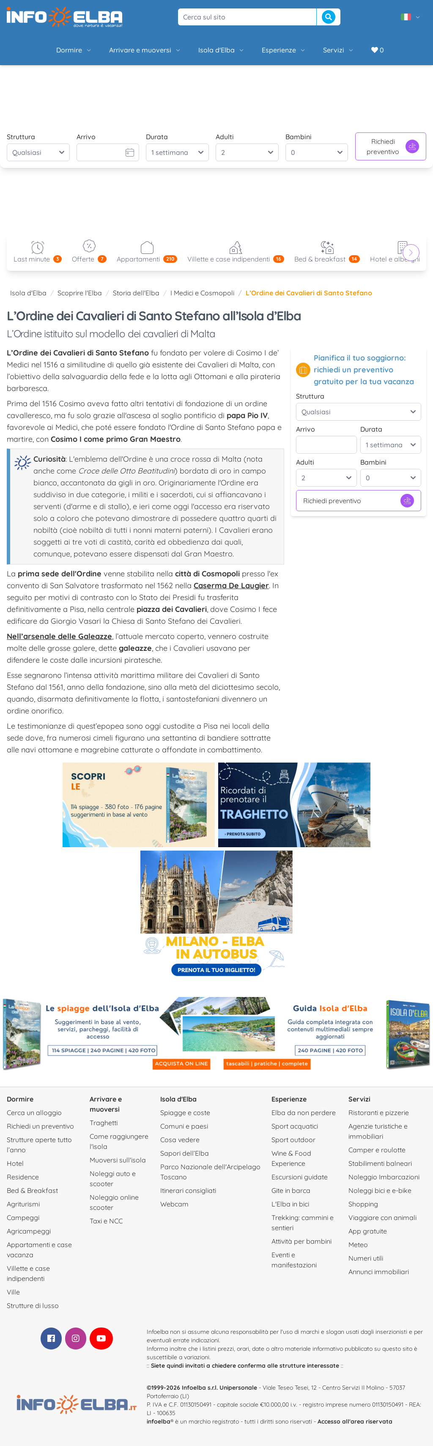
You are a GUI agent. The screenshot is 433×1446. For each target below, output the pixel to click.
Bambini (298, 136)
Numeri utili (365, 1258)
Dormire (74, 50)
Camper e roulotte (377, 1150)
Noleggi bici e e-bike (379, 1190)
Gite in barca (290, 1190)
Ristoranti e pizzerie (378, 1112)
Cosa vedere (180, 1139)
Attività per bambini (301, 1241)
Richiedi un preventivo (40, 1126)
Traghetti (104, 1122)
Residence (23, 1177)
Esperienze (284, 50)
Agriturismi (23, 1204)
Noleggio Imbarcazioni (383, 1177)
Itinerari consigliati (188, 1190)
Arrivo (86, 136)
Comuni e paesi (184, 1126)
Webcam (174, 1204)
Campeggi (23, 1217)
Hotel (15, 1163)
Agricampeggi (29, 1231)
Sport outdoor (293, 1139)
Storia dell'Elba (136, 293)
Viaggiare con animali (382, 1217)
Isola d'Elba (221, 50)
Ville (13, 1292)
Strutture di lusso (33, 1305)
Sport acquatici (294, 1126)
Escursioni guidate (299, 1177)
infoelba (158, 1421)
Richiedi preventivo (393, 146)
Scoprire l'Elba (80, 293)
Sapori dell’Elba (184, 1153)
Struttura (21, 136)
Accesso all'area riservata (355, 1421)
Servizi (338, 50)
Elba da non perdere (303, 1112)
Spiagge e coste (185, 1112)
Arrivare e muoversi (145, 50)
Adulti (225, 136)
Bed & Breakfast (32, 1190)
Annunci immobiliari (378, 1271)
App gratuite (367, 1231)
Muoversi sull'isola (118, 1160)
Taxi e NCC (106, 1221)
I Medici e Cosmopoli (202, 293)
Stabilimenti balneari (380, 1163)
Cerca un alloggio (34, 1112)
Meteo (358, 1244)
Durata (157, 136)
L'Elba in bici (290, 1204)
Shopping (363, 1204)
